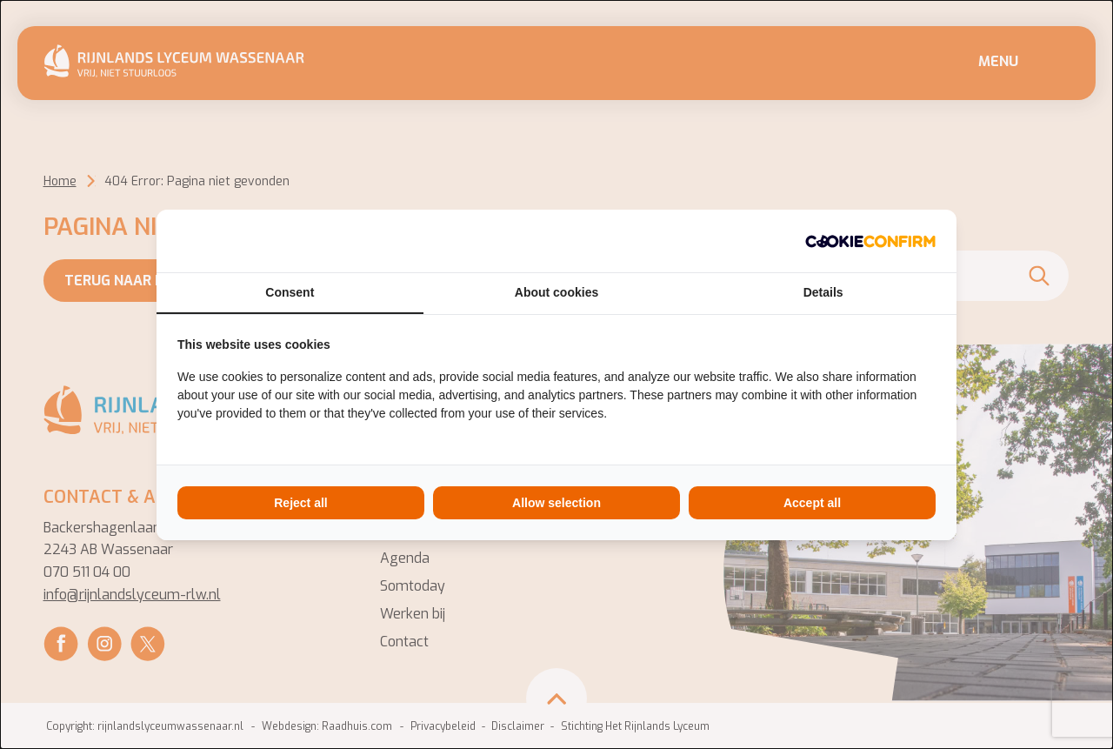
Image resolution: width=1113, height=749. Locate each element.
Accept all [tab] (812, 503)
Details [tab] (823, 292)
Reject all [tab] (300, 503)
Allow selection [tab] (556, 503)
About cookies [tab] (556, 292)
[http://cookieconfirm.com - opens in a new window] (870, 241)
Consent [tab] (289, 292)
